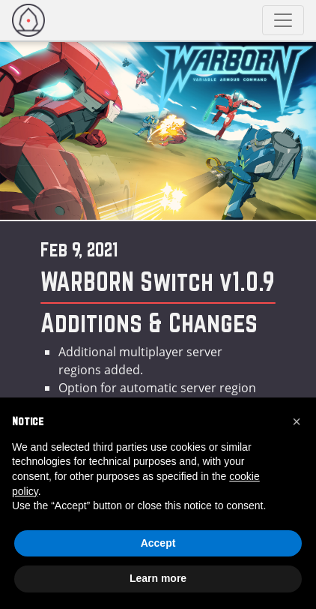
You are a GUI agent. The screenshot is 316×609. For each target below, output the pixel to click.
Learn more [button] (158, 578)
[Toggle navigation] (283, 20)
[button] (297, 422)
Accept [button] (158, 543)
